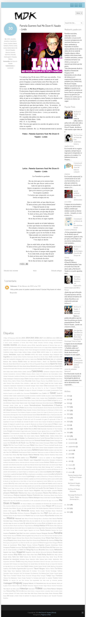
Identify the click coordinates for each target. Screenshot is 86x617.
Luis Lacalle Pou (40, 488)
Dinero (8, 412)
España (42, 436)
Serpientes (6, 561)
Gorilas (56, 447)
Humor (11, 45)
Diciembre (19, 410)
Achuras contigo (48, 342)
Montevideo (13, 513)
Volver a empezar (36, 591)
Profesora (35, 545)
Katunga (48, 467)
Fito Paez (32, 443)
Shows (42, 561)
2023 (57, 338)
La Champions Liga (32, 472)
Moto (38, 513)
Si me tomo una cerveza (50, 561)
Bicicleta (48, 364)
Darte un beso (52, 400)
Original (59, 528)
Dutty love (6, 417)
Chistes (18, 381)
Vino (4, 591)
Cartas (24, 374)
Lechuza (34, 481)
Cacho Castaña (45, 368)
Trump (24, 578)
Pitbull (15, 540)
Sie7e (11, 564)
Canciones (13, 41)
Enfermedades (16, 431)
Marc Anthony (53, 493)
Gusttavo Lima (52, 450)
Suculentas (59, 566)
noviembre (72, 443)
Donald (24, 415)
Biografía (5, 366)
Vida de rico (9, 589)
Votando (11, 593)
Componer (53, 388)
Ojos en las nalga (36, 528)
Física (27, 443)
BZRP (39, 368)
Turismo (55, 578)
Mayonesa (59, 497)
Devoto (11, 407)
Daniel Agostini (43, 400)
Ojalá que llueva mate (15, 528)
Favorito (5, 440)
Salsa (14, 557)
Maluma (21, 493)
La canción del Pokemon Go (53, 469)
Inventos (41, 462)
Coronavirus (34, 393)
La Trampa (50, 476)
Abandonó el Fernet (19, 342)
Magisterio (37, 490)
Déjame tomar (23, 403)
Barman (59, 361)
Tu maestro (49, 578)
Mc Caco (10, 500)
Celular (5, 376)
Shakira (18, 561)
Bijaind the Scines (56, 364)
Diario (14, 410)
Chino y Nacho (12, 381)
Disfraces (23, 412)
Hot (14, 458)
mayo (70, 458)
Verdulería (30, 586)
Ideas (54, 458)
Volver (29, 591)
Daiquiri (14, 400)
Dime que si (51, 410)
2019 (44, 338)
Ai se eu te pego (43, 347)
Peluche (27, 538)
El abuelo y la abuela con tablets (43, 417)
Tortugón (43, 575)
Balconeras (34, 361)
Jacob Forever (58, 462)
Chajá (4, 378)
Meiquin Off (50, 506)
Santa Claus (45, 557)
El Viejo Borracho (17, 426)
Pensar (43, 538)
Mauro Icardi (43, 497)
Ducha (34, 415)
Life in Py (11, 483)
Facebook (72, 5)
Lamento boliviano (23, 479)
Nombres (30, 525)
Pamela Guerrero (45, 530)
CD (41, 374)
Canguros (52, 371)
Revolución (50, 552)
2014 (28, 338)
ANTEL (33, 354)
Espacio (37, 436)
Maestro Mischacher (18, 490)
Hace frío (8, 452)
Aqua (51, 354)
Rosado (5, 557)
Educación (21, 417)
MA (56, 488)
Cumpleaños (52, 398)
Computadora (7, 390)
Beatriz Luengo (21, 364)
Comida (20, 388)
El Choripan (18, 419)
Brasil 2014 (58, 366)
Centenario (11, 376)
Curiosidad (59, 398)
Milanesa (51, 508)
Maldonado (14, 493)
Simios (36, 564)
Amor (38, 352)
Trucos (19, 578)
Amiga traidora (22, 352)
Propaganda (6, 547)
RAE (25, 550)
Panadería (6, 533)
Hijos (10, 454)
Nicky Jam (22, 521)
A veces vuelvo (7, 342)
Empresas (49, 429)
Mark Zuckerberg (45, 495)
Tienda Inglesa (58, 573)
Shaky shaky (24, 561)
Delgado (33, 403)
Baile (10, 361)
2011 (20, 338)
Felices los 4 (28, 440)
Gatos (19, 447)
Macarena (59, 488)
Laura (52, 479)
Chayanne (37, 378)
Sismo (22, 566)
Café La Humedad (54, 368)
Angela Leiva (20, 354)
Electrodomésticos (57, 426)
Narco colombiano (44, 518)
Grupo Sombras (27, 450)
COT (48, 393)
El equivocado (52, 419)
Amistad (34, 352)
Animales (27, 354)
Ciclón (51, 381)
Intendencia (11, 462)
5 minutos (17, 340)
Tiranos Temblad (11, 575)
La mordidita (38, 474)
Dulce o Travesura (51, 415)
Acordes (13, 39)
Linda (15, 45)
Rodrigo (44, 554)
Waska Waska (48, 593)
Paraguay (44, 533)
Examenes (31, 438)
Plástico (24, 540)
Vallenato (54, 583)
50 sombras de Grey (38, 340)
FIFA (8, 443)
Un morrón (12, 580)
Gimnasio (28, 447)
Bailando (5, 361)
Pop (61, 540)
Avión (23, 359)
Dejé (29, 403)
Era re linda (42, 433)
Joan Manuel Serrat (33, 465)
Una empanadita (34, 580)
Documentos (6, 415)
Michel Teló (35, 508)
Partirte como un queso (24, 535)
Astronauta (30, 357)
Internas (22, 462)
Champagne (10, 378)
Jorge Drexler (42, 465)
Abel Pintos (29, 342)
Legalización (40, 481)
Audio (50, 357)
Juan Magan (59, 465)
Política (57, 540)
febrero (71, 468)
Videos (10, 59)
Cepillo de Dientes (19, 376)
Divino (39, 412)
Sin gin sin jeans (50, 564)
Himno (14, 454)
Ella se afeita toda (34, 429)
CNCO (56, 385)
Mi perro (19, 508)
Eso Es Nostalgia (18, 436)
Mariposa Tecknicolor (33, 495)
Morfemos (21, 513)
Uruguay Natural (28, 583)
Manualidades (39, 493)
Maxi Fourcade (51, 497)
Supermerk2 (29, 568)
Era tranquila (51, 433)
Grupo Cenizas (12, 450)
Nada (23, 518)
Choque (38, 381)
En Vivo (55, 429)
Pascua (33, 535)
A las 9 (46, 340)
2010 (17, 338)
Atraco (46, 357)
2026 (7, 340)
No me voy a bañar (44, 521)
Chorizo (43, 381)
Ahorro (36, 347)
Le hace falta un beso (25, 481)
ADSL (19, 345)
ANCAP (43, 352)
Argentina (6, 357)
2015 (8, 39)
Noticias (42, 526)
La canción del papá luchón (37, 469)
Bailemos (14, 361)
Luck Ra (26, 488)
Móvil (42, 513)
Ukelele (5, 580)
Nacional (18, 518)
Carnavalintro (11, 374)
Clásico (41, 385)
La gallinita (13, 474)
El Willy (34, 426)
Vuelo (18, 593)
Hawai (57, 452)
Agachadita (39, 345)
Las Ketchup (43, 479)
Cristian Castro (12, 396)
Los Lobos (43, 486)
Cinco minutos (15, 383)
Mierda (41, 508)
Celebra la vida (46, 374)
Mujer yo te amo (34, 515)
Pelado (9, 538)
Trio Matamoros (12, 578)
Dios (19, 412)
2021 (51, 338)
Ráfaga (28, 550)
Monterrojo (6, 513)
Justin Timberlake (27, 467)
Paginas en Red (46, 615)
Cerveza (41, 376)
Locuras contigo (22, 486)
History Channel (44, 454)
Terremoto (16, 573)
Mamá (25, 493)
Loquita (29, 486)
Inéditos (14, 460)
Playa (27, 540)
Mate (20, 497)
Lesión (45, 481)
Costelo (44, 393)
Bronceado (11, 368)
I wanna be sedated (44, 458)
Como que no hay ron (30, 388)
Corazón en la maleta (14, 393)
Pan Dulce (59, 530)
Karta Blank (41, 467)
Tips (4, 575)
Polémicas (51, 540)
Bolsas (28, 366)
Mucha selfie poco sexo (55, 513)
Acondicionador (58, 342)
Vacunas (49, 583)
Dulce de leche (41, 415)
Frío (10, 445)
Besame (43, 364)
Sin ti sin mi (13, 566)
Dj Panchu (50, 412)
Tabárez (47, 568)
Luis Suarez (50, 488)
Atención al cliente (39, 357)
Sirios (18, 566)
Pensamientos (37, 538)
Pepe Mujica (55, 538)
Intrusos (32, 462)
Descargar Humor (8, 405)
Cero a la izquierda (30, 376)
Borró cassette (45, 366)
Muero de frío (21, 515)
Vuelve (22, 593)
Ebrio (11, 417)
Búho (27, 368)
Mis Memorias (23, 510)
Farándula (56, 438)
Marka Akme (11, 48)
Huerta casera (20, 458)
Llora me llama (38, 483)
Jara (4, 465)
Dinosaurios (14, 412)
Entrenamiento (15, 433)
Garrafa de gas (58, 445)
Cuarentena (58, 396)
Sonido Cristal (46, 566)
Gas (4, 447)
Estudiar (22, 438)
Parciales (50, 533)
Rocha (36, 554)
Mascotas (15, 497)
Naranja (36, 518)
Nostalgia (37, 525)
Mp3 (46, 513)
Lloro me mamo (47, 483)
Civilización (6, 385)
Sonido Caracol (38, 566)
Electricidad (48, 426)
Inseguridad (37, 460)
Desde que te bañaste (22, 405)
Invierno (46, 462)
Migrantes (45, 508)
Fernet (43, 440)
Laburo (11, 479)
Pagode (26, 530)
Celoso (60, 374)
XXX (8, 596)
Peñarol (48, 538)
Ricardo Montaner (8, 554)
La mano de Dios (22, 474)
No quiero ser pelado (17, 523)
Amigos (29, 352)
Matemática (25, 497)
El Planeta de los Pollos (35, 424)
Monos (53, 511)
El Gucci (12, 422)
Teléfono (59, 571)
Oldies (43, 528)
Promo (60, 545)
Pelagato (14, 538)
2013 (23, 338)
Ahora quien (30, 347)
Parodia (13, 54)
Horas (57, 454)
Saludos (26, 557)
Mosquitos (33, 513)
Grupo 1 (5, 450)
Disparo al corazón (31, 412)
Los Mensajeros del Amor (53, 486)
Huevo (27, 458)
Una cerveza (25, 580)
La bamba (57, 467)
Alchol (50, 347)
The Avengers (26, 573)
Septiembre (56, 559)
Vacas (44, 583)
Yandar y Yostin (14, 596)
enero (71, 472)
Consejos (21, 390)
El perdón (17, 424)
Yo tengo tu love (46, 596)
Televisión (6, 573)
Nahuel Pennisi (29, 518)
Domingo (13, 415)
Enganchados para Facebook (29, 431)
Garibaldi (51, 445)
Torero (24, 575)
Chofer (34, 381)
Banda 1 (39, 361)
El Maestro (50, 422)
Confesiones (14, 390)
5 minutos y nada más (27, 340)
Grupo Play (20, 450)
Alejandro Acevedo (57, 347)
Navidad (59, 518)
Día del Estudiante (38, 407)
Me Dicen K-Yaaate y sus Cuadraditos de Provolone (35, 503)
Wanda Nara (41, 593)
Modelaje (32, 511)
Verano (25, 586)
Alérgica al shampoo (19, 350)
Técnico (48, 571)
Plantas (20, 540)
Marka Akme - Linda (40, 112)
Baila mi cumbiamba (56, 359)
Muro (4, 518)
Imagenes (59, 458)
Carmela (5, 374)
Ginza (33, 447)
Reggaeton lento (30, 552)
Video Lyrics (16, 589)
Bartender (6, 364)
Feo (33, 440)
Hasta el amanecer (32, 452)
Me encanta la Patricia (9, 506)
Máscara (10, 497)
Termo (11, 573)
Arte (11, 357)
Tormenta (28, 575)
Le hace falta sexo (14, 481)
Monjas (43, 511)
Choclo (23, 381)
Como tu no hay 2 (43, 388)
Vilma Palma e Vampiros (54, 589)
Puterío (57, 547)
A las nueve (51, 340)
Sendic (50, 559)
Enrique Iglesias (41, 431)
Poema (35, 540)
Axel (26, 359)
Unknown (13, 286)
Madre (5, 490)
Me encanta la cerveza (56, 503)
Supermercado (21, 568)
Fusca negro (26, 445)
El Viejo (10, 426)
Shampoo (30, 561)
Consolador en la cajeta (43, 390)
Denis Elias (46, 403)
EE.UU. (25, 417)
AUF (61, 357)
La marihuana (31, 474)
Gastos (16, 447)
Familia (42, 438)
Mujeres (42, 515)
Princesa (29, 545)
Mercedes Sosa (7, 508)
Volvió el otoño (55, 591)
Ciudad (42, 383)
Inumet (37, 462)
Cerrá (37, 376)
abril (70, 461)
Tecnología (54, 571)
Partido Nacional (12, 535)
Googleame (51, 447)
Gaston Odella (10, 447)
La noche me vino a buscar (18, 476)
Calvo (11, 371)
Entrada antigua (56, 271)
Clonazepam (51, 385)
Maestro (9, 490)
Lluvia (54, 483)
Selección (32, 559)
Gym (58, 450)
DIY (42, 412)
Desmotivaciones (35, 405)
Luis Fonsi (32, 488)
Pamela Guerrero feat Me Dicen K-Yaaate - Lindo (75, 477)
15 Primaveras (11, 338)
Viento (45, 589)
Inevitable (20, 460)
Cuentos (21, 398)
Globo (37, 447)
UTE (35, 583)
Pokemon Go (44, 540)
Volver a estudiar (45, 591)
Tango (5, 571)
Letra (49, 481)
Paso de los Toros (40, 535)
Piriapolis (10, 540)
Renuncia (43, 552)
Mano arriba (31, 493)
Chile (57, 378)
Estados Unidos (54, 436)
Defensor (8, 403)
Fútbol (15, 43)
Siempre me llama (18, 564)
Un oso (18, 580)
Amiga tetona (14, 352)
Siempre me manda (28, 564)
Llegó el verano (29, 483)
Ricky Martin (18, 554)
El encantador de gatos (40, 419)
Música (8, 52)
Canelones (46, 371)
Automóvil (12, 359)
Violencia (9, 591)
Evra (26, 438)
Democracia (39, 403)
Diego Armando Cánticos (30, 410)
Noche (12, 525)
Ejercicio (30, 417)
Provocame (18, 547)
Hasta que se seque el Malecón (46, 452)
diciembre (72, 439)
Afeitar (33, 345)
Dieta (38, 410)
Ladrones (15, 479)
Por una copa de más (33, 543)
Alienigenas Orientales (52, 350)
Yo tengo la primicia (35, 596)
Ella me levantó (10, 429)
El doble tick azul (28, 419)
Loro (33, 486)
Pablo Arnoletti (19, 530)
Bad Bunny (46, 359)
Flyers (37, 443)
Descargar (58, 403)
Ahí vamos (23, 347)
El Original (11, 424)
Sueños (14, 568)
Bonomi (33, 366)
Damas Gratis (35, 400)
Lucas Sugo (11, 488)
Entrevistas (34, 433)
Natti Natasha (53, 518)
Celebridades (54, 374)
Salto (17, 557)
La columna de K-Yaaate (52, 472)
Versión (41, 586)
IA (51, 458)
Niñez (28, 521)
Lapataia (31, 479)
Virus (14, 591)
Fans (52, 438)
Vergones (36, 586)
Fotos (51, 443)
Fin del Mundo (20, 443)
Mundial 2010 (58, 515)
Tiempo (51, 573)
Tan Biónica (58, 568)
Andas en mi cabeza (52, 352)
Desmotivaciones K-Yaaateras (52, 405)
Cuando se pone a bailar (48, 396)
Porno (41, 543)
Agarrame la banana (48, 345)
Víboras (49, 586)
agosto (71, 450)
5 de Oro (12, 340)
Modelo (38, 511)
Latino (49, 479)
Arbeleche (56, 354)
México (14, 508)
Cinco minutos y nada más (28, 383)
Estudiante (15, 438)
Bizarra (11, 366)
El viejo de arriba (27, 426)
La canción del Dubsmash (22, 469)
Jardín (7, 465)
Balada (20, 361)
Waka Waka (27, 593)
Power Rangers (53, 543)
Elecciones (41, 426)
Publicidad (31, 547)
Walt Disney (34, 593)
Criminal (5, 396)
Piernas (5, 540)
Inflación (26, 460)
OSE (4, 530)
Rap (32, 550)
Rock (39, 554)
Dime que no (44, 410)
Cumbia (10, 43)
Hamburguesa (23, 452)
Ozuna (12, 530)
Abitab (35, 342)
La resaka (37, 476)
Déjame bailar (15, 403)
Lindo (5, 48)
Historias (36, 455)
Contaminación (55, 390)
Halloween (15, 452)
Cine (38, 383)
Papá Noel (19, 533)
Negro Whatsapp (14, 521)
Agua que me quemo (14, 347)
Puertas (37, 547)
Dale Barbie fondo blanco (24, 400)
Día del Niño (56, 407)
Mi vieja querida (26, 508)
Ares (61, 354)
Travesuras (59, 575)
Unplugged (7, 57)
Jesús (18, 465)
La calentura (11, 469)
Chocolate (28, 381)
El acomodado (57, 417)
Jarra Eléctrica (12, 465)
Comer (15, 388)
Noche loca (17, 525)
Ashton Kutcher (22, 357)
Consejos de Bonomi (30, 390)
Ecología (15, 417)
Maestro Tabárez (28, 490)
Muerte (28, 515)
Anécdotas (12, 354)
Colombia (10, 388)
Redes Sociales (50, 550)
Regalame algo (7, 552)
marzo (71, 465)
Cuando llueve (21, 396)
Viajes (45, 586)
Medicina (28, 506)
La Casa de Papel (21, 472)
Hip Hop (19, 454)
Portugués (46, 543)
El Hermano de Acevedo (22, 422)
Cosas (40, 393)
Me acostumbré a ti (25, 500)
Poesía (38, 540)
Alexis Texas (28, 350)
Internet (27, 462)
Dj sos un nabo (57, 412)
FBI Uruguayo (11, 440)
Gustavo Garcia (43, 450)
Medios (44, 506)
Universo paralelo (57, 580)
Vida (4, 589)
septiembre (72, 447)
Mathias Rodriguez (34, 497)
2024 (61, 338)
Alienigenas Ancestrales (39, 350)
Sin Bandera (42, 564)
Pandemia (12, 533)
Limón (16, 483)
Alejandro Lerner (8, 350)
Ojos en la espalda (27, 528)
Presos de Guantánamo (10, 545)
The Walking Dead (44, 573)
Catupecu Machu (30, 374)
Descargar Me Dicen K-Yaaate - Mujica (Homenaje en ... (75, 497)
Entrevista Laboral (25, 433)
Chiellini (52, 378)
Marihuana (10, 495)
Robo (32, 554)
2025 (4, 340)
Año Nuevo (39, 354)
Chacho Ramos (58, 376)
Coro (22, 393)
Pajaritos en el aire (33, 530)
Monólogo (48, 511)
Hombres (52, 454)
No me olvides (34, 521)
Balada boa (26, 361)
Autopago (18, 359)
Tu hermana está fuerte (38, 578)
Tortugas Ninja (36, 575)
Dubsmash (29, 415)
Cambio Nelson (18, 371)
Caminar (29, 371)
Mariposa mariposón (20, 495)
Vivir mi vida (20, 591)
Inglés (31, 460)
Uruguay (13, 57)
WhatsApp (56, 593)
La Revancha (43, 476)
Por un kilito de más (21, 543)
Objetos (51, 525)
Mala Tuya (44, 490)
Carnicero (18, 374)
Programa (41, 545)
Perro (60, 538)
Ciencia (9, 383)
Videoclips (24, 588)
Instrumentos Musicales (48, 460)
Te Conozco (33, 571)
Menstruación (58, 506)
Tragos (53, 575)
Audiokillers (56, 357)
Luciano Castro (19, 488)
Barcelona (53, 361)
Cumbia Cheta (35, 398)
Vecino (10, 586)
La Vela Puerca (57, 476)
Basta (10, 364)
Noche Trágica (24, 525)
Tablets (52, 568)
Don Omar (19, 415)
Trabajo (48, 575)
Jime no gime (23, 465)
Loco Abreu (15, 486)
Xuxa (4, 596)
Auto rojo (6, 359)
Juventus (35, 467)
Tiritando (18, 575)
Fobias (41, 443)
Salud (21, 557)
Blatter (15, 366)
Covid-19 (59, 393)
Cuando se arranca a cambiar (33, 396)
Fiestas (48, 440)
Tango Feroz (11, 571)
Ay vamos (31, 359)
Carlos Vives (59, 371)
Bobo (21, 366)
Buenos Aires (22, 368)
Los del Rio (37, 486)
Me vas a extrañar (21, 506)
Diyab (45, 412)
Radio (21, 550)
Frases (55, 443)
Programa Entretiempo (51, 545)
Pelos (23, 538)
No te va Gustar (47, 523)
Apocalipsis (46, 354)
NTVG (47, 525)
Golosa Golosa (43, 447)
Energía (9, 431)
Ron (53, 554)
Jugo (14, 467)
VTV (15, 593)
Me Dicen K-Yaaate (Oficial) (47, 613)
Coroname (26, 393)
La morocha (45, 474)
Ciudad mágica (58, 383)
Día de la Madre (19, 407)
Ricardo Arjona (57, 552)
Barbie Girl (46, 361)
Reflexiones (58, 550)
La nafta (51, 474)
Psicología (25, 547)
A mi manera (58, 340)
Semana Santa (44, 559)
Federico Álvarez (20, 440)
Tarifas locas (25, 571)
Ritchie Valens (27, 554)
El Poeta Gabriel (47, 424)
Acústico (6, 41)
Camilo (24, 371)
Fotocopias (46, 443)
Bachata (40, 359)
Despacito (6, 407)
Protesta (12, 547)
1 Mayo (5, 338)
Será (61, 559)
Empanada (43, 429)
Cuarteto (6, 398)
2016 (37, 338)
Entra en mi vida (50, 431)
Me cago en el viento (52, 500)
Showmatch (36, 561)
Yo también (26, 596)
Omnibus (54, 528)
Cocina (5, 388)
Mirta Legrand (12, 511)
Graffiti (60, 447)
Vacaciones (39, 583)
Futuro (37, 445)
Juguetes (18, 467)
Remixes (38, 552)
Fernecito (37, 440)
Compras (59, 388)
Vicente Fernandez (57, 586)
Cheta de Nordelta (45, 378)
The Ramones (34, 573)
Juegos (11, 467)
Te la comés (41, 571)
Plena (30, 540)
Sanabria (39, 557)
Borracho (38, 366)
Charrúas (31, 378)
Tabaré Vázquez (39, 569)
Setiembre (12, 561)
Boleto (24, 366)
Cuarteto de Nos (14, 398)
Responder (13, 293)
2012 (68, 512)
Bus (36, 368)
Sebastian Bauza (24, 559)
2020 (48, 338)
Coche (60, 385)
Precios (60, 543)
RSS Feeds (80, 5)
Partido (5, 535)
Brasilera (5, 368)
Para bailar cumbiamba (29, 533)
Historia (30, 454)
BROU (16, 368)
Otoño (8, 530)
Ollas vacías (48, 528)
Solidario (31, 566)
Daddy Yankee (7, 400)
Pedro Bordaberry (54, 535)
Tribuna (5, 578)
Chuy (47, 381)
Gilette (24, 447)
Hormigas (9, 458)
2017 (41, 338)
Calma (8, 371)
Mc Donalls (16, 500)
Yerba (20, 596)
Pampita (53, 530)
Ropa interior (58, 554)
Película (19, 538)
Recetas (36, 550)
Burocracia (32, 368)
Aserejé (15, 357)
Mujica (47, 515)
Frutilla (20, 445)
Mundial (51, 515)
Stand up (53, 566)
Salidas (10, 557)
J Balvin (52, 462)
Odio (55, 525)
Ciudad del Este (49, 383)
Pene (31, 538)
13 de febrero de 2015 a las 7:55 (29, 286)
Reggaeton (21, 552)
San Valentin (32, 557)
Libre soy (53, 481)
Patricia (47, 535)
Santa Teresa (53, 557)
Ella (4, 429)
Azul (35, 359)
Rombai (49, 554)
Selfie (37, 559)
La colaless (41, 472)
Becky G (28, 364)
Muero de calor (13, 515)
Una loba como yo (45, 580)
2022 (54, 338)
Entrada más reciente (11, 271)
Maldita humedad (52, 490)
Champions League (19, 378)
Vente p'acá (19, 586)
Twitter (76, 5)
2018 (68, 425)
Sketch (26, 566)
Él (33, 417)
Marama (45, 493)
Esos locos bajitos (29, 436)
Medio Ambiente (36, 506)
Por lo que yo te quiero (9, 543)
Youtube (54, 596)
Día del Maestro (48, 407)
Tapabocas (18, 571)
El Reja (55, 424)
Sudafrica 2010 (7, 568)
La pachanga (30, 476)
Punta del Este (50, 547)
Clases (37, 385)
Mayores (5, 500)
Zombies (5, 598)
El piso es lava (24, 424)
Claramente (13, 385)
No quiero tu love (29, 523)
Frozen (16, 445)
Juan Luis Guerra (50, 465)
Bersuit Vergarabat (35, 364)
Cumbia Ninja (44, 398)
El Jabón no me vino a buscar (37, 422)
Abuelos (40, 342)
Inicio (35, 271)
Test (20, 573)
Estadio (47, 436)
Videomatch (31, 589)
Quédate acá (15, 550)
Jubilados (5, 467)
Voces (25, 591)
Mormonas (27, 513)
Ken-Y (52, 467)
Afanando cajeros (26, 345)
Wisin (60, 593)
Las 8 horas (37, 479)
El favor (58, 419)
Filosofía (13, 443)
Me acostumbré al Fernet (39, 500)
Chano (26, 378)
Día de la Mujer (28, 407)
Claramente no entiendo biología (26, 385)
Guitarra (6, 45)
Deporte (51, 403)
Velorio (14, 586)
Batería (14, 364)
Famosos (47, 438)
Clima (45, 385)
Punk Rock (43, 547)
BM (18, 366)
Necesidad (6, 521)
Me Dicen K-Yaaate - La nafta (77, 114)
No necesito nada (55, 521)
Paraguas (38, 533)
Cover (5, 43)
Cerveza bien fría (49, 376)
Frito (12, 445)
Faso (61, 438)
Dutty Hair (59, 415)
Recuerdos (42, 550)
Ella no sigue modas (21, 429)
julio (70, 454)
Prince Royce (22, 545)
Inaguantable (7, 460)
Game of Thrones (44, 445)
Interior (17, 462)
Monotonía (59, 511)
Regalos (14, 552)
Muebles (5, 515)
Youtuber (59, 596)
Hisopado (25, 454)
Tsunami (28, 578)
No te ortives (38, 523)
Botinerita (52, 366)
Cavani (38, 374)
